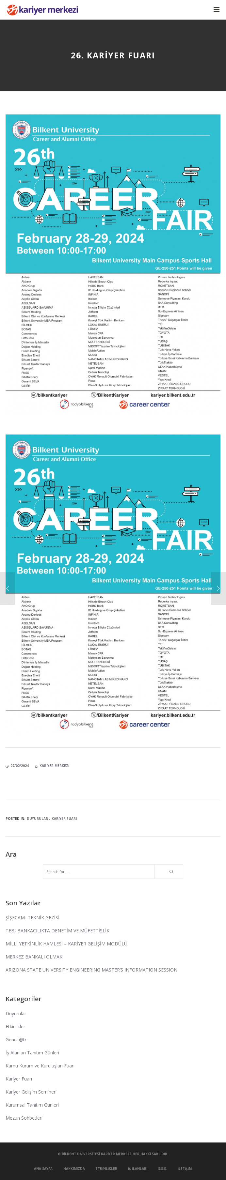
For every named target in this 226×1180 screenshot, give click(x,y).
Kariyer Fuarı (64, 818)
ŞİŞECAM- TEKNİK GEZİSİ (32, 917)
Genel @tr (16, 1039)
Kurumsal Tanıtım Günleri (32, 1105)
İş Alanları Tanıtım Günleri (32, 1053)
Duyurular (37, 818)
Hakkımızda (74, 1168)
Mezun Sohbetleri (24, 1118)
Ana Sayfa (43, 1168)
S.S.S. (162, 1168)
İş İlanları (137, 1168)
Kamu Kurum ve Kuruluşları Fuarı (40, 1066)
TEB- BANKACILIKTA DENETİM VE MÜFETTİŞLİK (57, 930)
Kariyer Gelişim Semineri (31, 1092)
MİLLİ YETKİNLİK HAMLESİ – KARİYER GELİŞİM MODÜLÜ (66, 944)
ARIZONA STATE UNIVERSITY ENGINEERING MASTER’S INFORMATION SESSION (91, 970)
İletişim (185, 1168)
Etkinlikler (15, 1026)
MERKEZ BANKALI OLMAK (34, 957)
